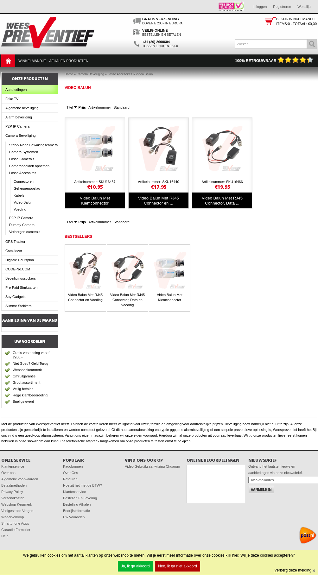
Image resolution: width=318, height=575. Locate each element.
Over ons (8, 473)
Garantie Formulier (15, 530)
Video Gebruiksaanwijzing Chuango (152, 466)
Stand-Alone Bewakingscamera (33, 145)
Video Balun (23, 202)
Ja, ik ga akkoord (135, 566)
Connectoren (24, 181)
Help (5, 536)
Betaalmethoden (14, 485)
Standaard (121, 107)
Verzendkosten (12, 498)
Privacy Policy (12, 492)
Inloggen (260, 7)
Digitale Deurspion (19, 260)
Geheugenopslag (27, 188)
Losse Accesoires (22, 173)
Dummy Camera (22, 225)
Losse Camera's (21, 159)
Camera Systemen (23, 152)
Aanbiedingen (16, 90)
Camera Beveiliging (20, 135)
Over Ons (70, 473)
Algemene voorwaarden (19, 479)
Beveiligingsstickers (20, 278)
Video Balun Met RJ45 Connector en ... (158, 200)
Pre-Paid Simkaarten (21, 287)
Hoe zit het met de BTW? (82, 485)
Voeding (20, 209)
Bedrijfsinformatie (76, 511)
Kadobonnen (73, 466)
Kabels (19, 195)
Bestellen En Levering (80, 498)
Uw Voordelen (74, 517)
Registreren (282, 7)
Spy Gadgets (15, 297)
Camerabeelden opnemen (29, 166)
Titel (70, 107)
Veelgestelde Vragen (17, 511)
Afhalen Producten (68, 61)
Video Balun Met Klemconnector (95, 200)
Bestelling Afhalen (77, 504)
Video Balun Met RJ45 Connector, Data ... (222, 200)
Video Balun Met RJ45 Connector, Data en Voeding (127, 300)
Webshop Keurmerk (16, 504)
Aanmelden (261, 489)
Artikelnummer (99, 107)
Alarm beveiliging (18, 117)
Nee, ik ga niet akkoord (177, 566)
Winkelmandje (32, 61)
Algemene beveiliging (22, 108)
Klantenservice (12, 466)
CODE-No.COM (17, 269)
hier (235, 555)
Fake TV (11, 99)
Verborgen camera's (24, 232)
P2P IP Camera (17, 126)
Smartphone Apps (15, 523)
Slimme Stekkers (18, 306)
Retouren (70, 479)
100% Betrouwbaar (274, 61)
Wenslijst (304, 7)
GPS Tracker (15, 241)
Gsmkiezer (13, 251)
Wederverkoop (12, 517)
